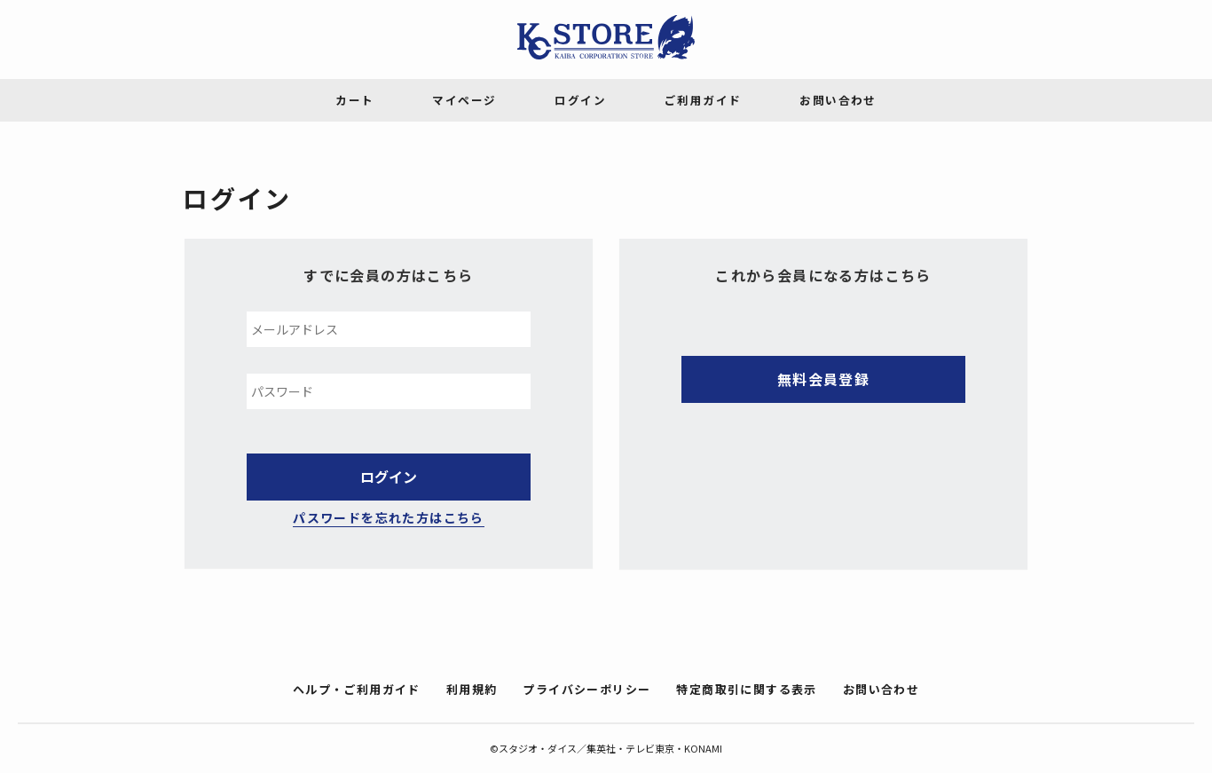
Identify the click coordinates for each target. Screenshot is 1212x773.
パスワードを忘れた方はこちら (388, 517)
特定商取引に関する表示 (746, 689)
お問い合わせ (881, 689)
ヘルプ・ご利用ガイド (357, 689)
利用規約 (472, 689)
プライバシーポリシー (586, 689)
